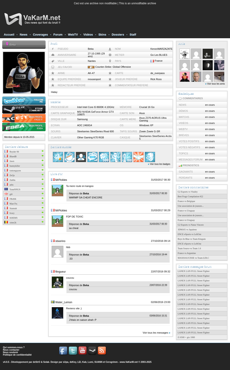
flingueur (60, 271)
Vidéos (88, 34)
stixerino (60, 241)
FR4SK (10, 199)
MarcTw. (11, 203)
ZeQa (9, 175)
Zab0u (9, 180)
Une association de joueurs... (191, 206)
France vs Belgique (186, 201)
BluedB (10, 156)
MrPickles (61, 180)
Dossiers (118, 34)
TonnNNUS (12, 189)
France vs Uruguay (186, 210)
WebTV (73, 34)
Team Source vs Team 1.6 (189, 248)
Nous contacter (11, 350)
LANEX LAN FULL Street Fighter (193, 271)
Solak (46, 362)
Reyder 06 (11, 151)
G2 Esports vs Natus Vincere (191, 225)
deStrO (36, 362)
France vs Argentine (187, 253)
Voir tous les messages (156, 332)
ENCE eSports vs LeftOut (189, 234)
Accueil (9, 34)
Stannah (10, 208)
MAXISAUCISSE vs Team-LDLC (193, 258)
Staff (133, 34)
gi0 (8, 194)
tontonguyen (12, 170)
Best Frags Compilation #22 (190, 196)
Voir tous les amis (215, 84)
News (24, 34)
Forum (57, 34)
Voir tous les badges (159, 164)
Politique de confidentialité (17, 355)
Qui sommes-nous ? (14, 347)
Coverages (40, 34)
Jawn (9, 161)
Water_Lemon (63, 302)
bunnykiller (12, 166)
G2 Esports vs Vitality (188, 192)
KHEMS (11, 218)
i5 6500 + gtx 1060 (186, 337)
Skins (102, 34)
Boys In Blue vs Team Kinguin (192, 239)
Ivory (9, 213)
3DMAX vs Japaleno (187, 229)
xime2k (10, 222)
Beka (13, 44)
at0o (9, 185)
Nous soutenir (10, 352)
